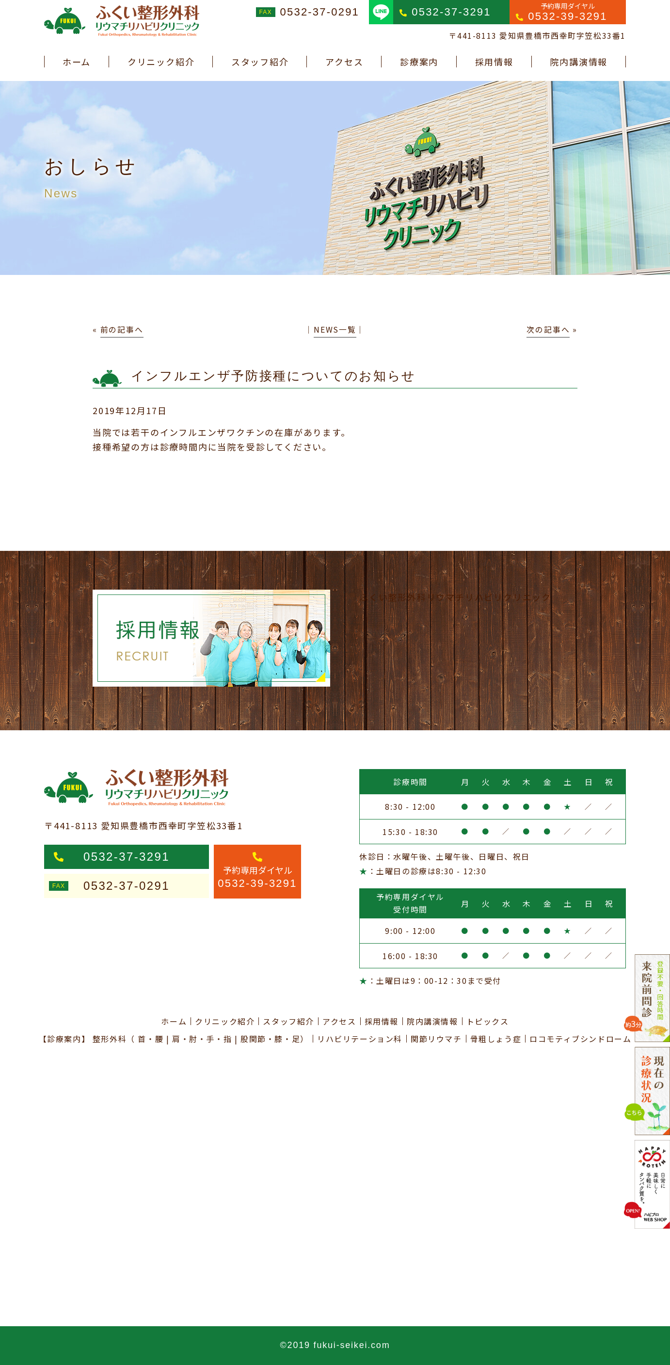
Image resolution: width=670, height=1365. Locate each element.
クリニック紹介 (161, 61)
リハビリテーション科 (359, 1038)
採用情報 (494, 61)
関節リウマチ (436, 1038)
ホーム (77, 61)
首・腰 (150, 1038)
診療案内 (419, 61)
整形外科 (110, 1038)
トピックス (487, 1021)
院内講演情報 (578, 61)
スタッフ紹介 (260, 61)
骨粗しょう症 (496, 1038)
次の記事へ (548, 329)
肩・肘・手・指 (202, 1038)
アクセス (344, 61)
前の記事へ (122, 329)
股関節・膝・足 (270, 1038)
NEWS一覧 (335, 329)
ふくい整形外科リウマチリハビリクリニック (455, 597)
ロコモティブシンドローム (580, 1038)
